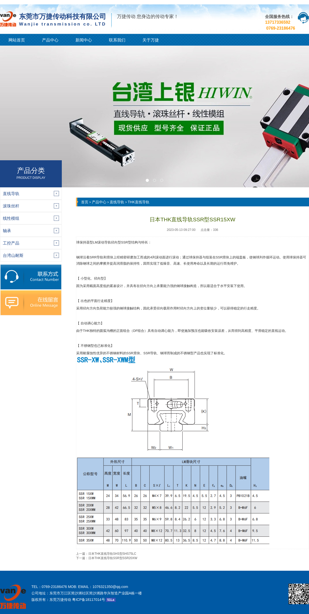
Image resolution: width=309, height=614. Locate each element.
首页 (84, 202)
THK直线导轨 (138, 202)
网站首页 (16, 40)
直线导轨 (117, 202)
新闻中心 (83, 40)
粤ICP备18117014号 (88, 600)
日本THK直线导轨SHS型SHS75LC (112, 554)
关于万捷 (150, 40)
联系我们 (117, 40)
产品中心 (50, 40)
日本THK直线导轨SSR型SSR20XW (112, 558)
